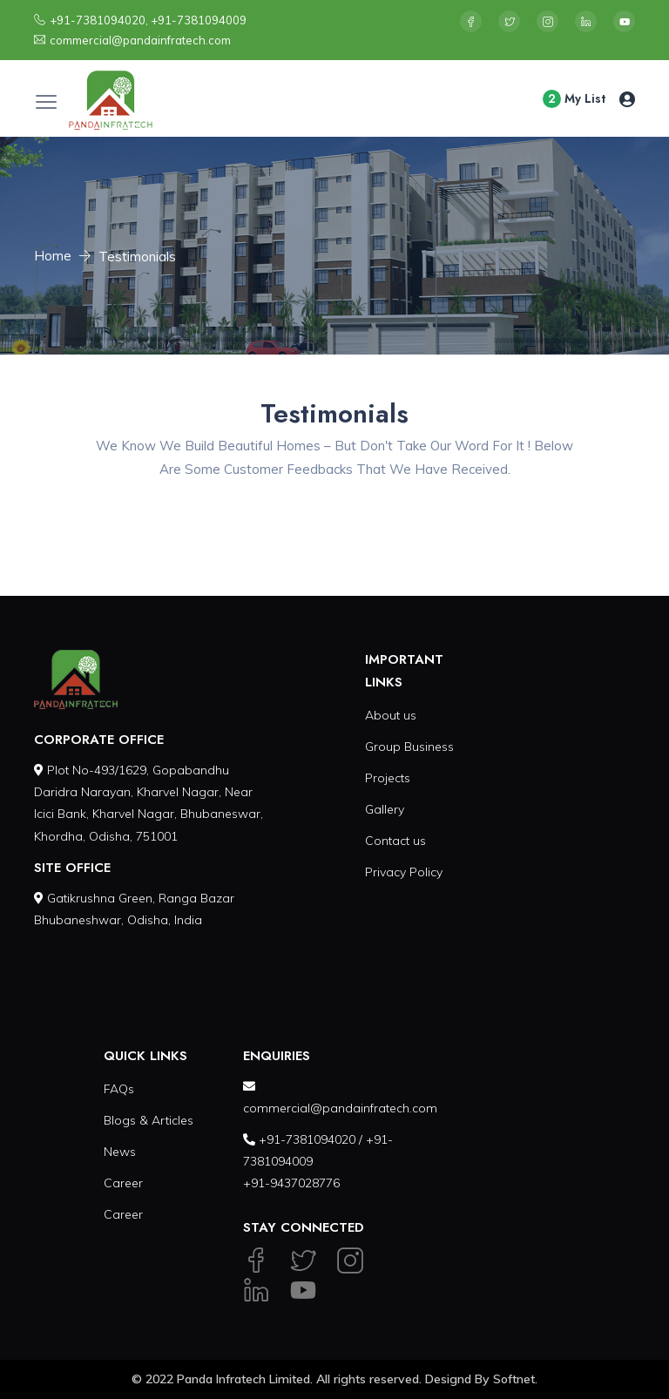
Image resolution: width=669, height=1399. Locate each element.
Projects (387, 778)
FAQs (119, 1089)
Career (123, 1183)
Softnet (514, 1379)
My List (574, 99)
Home (52, 255)
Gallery (384, 809)
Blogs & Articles (148, 1120)
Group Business (409, 746)
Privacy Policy (404, 872)
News (120, 1151)
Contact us (395, 840)
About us (390, 715)
